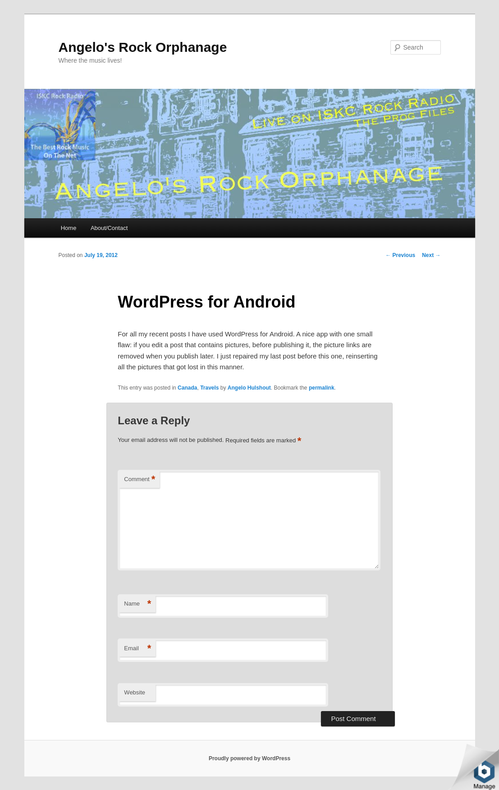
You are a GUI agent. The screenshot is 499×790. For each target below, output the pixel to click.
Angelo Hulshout (249, 388)
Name (137, 604)
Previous (400, 255)
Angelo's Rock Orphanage (143, 47)
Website (134, 692)
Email (137, 648)
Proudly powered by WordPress (249, 758)
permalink (321, 388)
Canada (187, 388)
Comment (139, 479)
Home (69, 228)
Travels (209, 388)
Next (431, 255)
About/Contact (109, 228)
